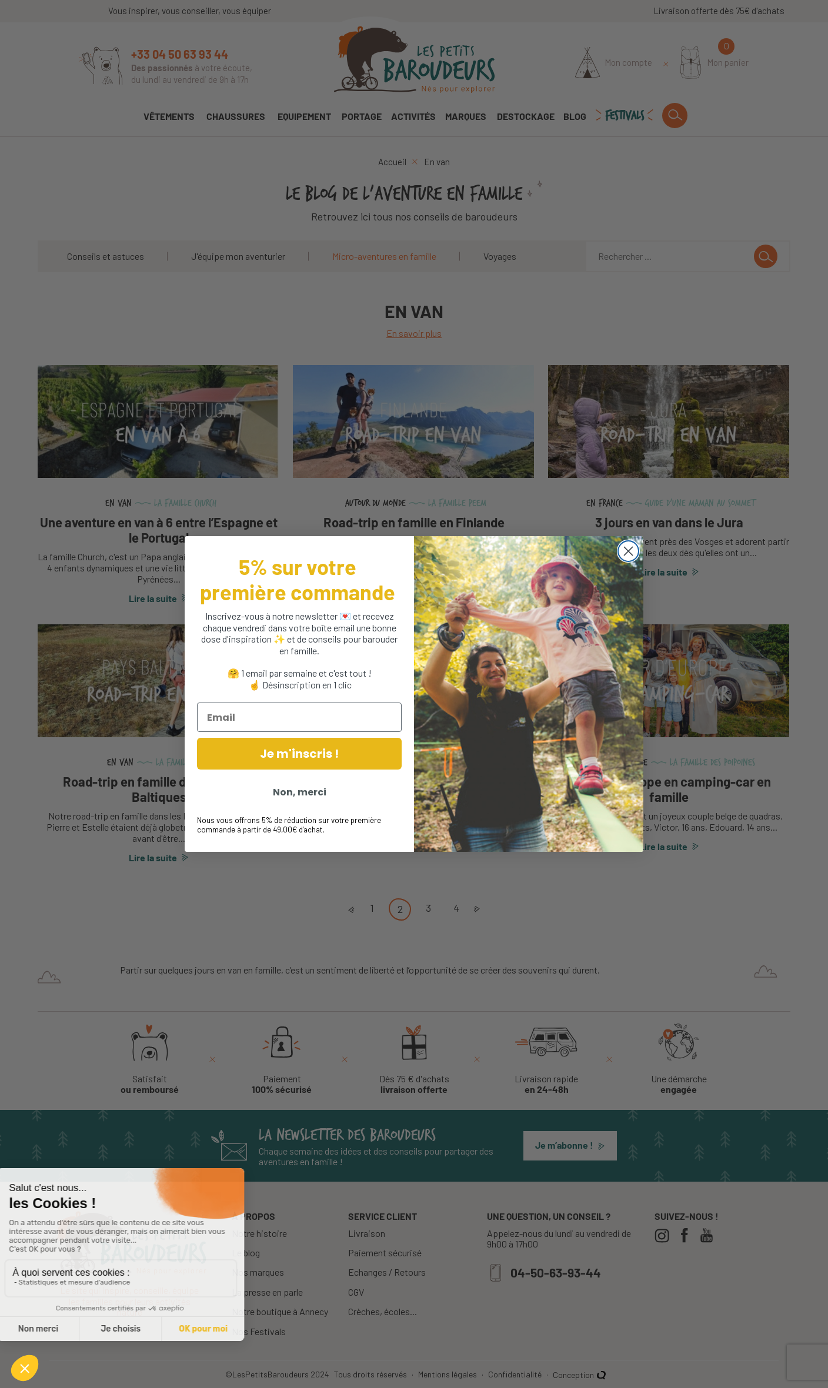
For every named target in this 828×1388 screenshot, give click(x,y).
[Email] (299, 717)
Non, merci (299, 792)
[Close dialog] (628, 551)
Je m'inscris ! (299, 753)
